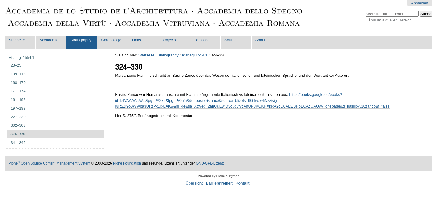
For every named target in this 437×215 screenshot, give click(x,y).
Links (136, 40)
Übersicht (194, 183)
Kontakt (242, 183)
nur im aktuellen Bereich (391, 20)
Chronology (110, 40)
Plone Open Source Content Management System (49, 163)
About (260, 40)
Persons (201, 40)
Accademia (49, 40)
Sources (231, 40)
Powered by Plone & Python (218, 176)
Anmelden (419, 3)
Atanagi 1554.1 (194, 55)
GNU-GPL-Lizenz (210, 163)
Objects (169, 40)
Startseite (17, 40)
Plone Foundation (127, 163)
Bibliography (80, 40)
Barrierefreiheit (219, 183)
